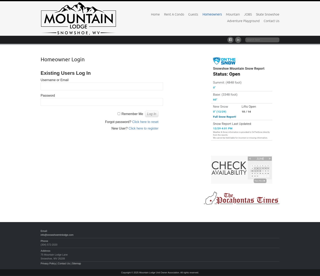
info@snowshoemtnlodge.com (57, 235)
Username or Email (55, 80)
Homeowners (212, 14)
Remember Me (132, 114)
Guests (193, 14)
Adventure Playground (243, 21)
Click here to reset (145, 122)
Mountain (233, 14)
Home (155, 14)
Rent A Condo (174, 14)
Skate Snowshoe (267, 14)
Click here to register (144, 128)
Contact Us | (65, 263)
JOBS (248, 14)
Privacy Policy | (49, 263)
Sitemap (76, 263)
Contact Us (271, 21)
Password (48, 95)
